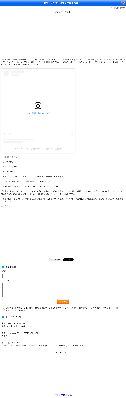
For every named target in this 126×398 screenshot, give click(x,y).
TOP (123, 3)
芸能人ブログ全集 (63, 395)
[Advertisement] (63, 235)
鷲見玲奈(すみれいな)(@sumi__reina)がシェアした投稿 (38, 148)
